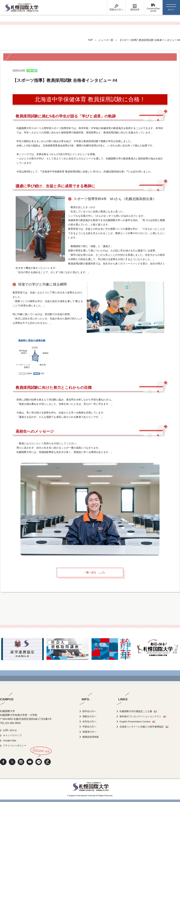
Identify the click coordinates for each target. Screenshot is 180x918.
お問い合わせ (10, 846)
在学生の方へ (90, 837)
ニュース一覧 (105, 40)
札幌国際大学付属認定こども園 (138, 827)
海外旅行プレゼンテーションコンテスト (143, 832)
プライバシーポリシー (15, 861)
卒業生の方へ (90, 842)
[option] (22, 765)
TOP (90, 40)
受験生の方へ (90, 832)
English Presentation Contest (137, 837)
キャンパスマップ (13, 851)
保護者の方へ (90, 848)
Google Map (10, 856)
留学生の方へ (90, 827)
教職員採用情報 (91, 853)
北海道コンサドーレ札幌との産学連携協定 (144, 842)
